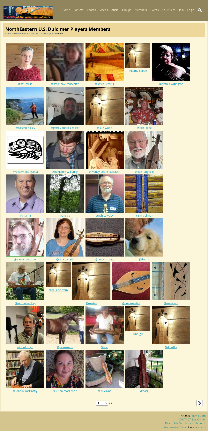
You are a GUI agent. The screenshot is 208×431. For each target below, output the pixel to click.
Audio (115, 10)
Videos (104, 10)
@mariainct (171, 303)
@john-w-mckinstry (25, 391)
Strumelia (9, 33)
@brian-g (25, 215)
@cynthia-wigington (171, 84)
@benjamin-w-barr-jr (65, 171)
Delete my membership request (185, 423)
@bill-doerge (25, 347)
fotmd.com (198, 416)
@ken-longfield (144, 171)
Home (66, 10)
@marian (91, 303)
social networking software (175, 427)
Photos (91, 10)
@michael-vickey (25, 303)
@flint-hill (144, 259)
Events (154, 10)
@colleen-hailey (25, 128)
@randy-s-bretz (104, 259)
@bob (104, 347)
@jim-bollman (144, 215)
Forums (78, 10)
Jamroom (202, 427)
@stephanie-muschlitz (65, 84)
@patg (144, 391)
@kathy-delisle (138, 71)
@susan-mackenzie (65, 391)
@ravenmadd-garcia (25, 171)
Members (141, 10)
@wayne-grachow (25, 259)
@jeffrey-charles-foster (64, 128)
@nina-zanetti (65, 259)
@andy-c (64, 215)
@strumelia (25, 84)
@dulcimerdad (131, 303)
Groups (126, 10)
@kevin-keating (104, 84)
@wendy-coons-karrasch (104, 171)
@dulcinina (104, 391)
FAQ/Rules (168, 10)
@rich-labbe (144, 128)
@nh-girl (138, 334)
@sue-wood (104, 128)
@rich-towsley (105, 215)
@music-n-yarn (58, 290)
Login (190, 10)
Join (181, 10)
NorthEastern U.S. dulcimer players (38, 33)
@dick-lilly (171, 347)
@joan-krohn (65, 347)
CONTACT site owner (192, 419)
